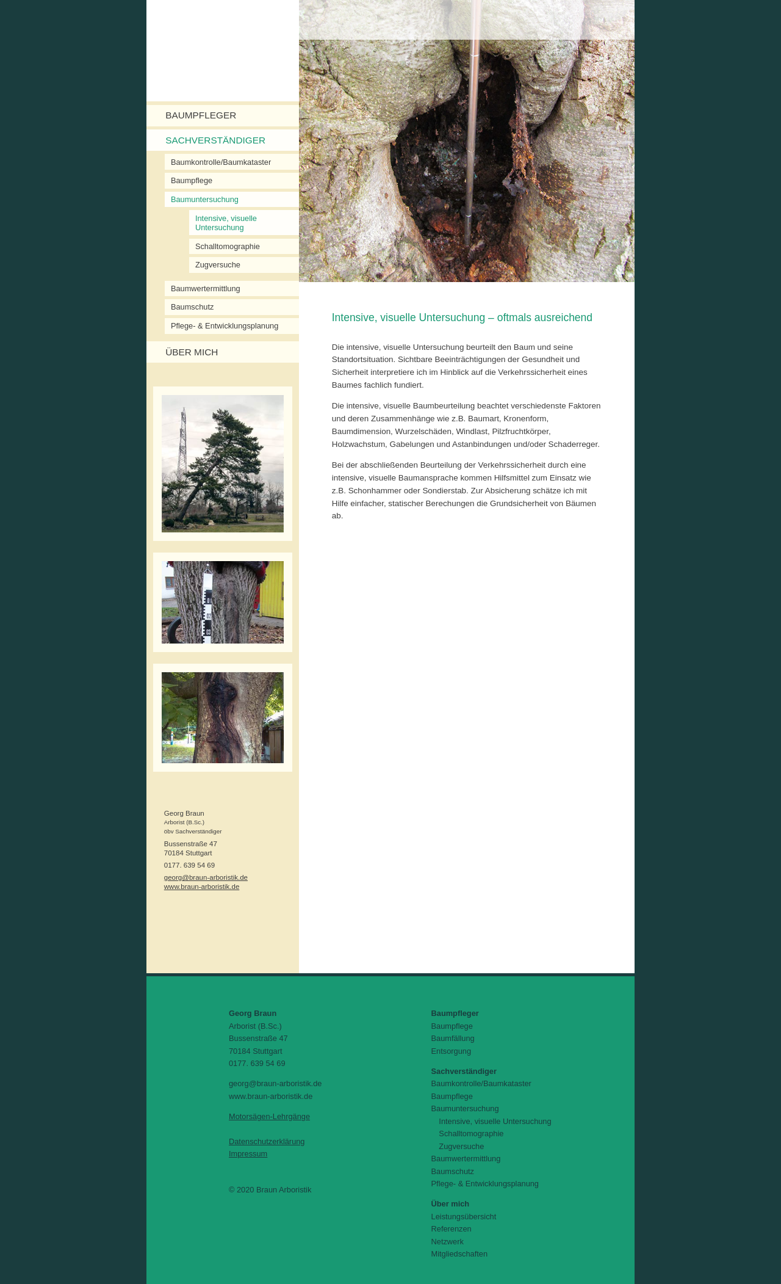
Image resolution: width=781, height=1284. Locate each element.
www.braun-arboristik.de (202, 886)
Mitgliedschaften (459, 1253)
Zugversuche (217, 264)
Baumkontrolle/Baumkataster (221, 162)
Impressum (248, 1153)
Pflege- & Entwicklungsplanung (224, 325)
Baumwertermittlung (205, 288)
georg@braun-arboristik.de (206, 877)
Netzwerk (447, 1241)
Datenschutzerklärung (266, 1141)
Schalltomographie (227, 246)
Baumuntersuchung (205, 199)
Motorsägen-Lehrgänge (269, 1116)
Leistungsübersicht (464, 1216)
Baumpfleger (200, 115)
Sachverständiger (215, 140)
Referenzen (451, 1228)
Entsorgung (451, 1051)
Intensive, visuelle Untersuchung (226, 223)
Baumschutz (192, 306)
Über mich (191, 352)
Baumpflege (191, 180)
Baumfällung (453, 1038)
